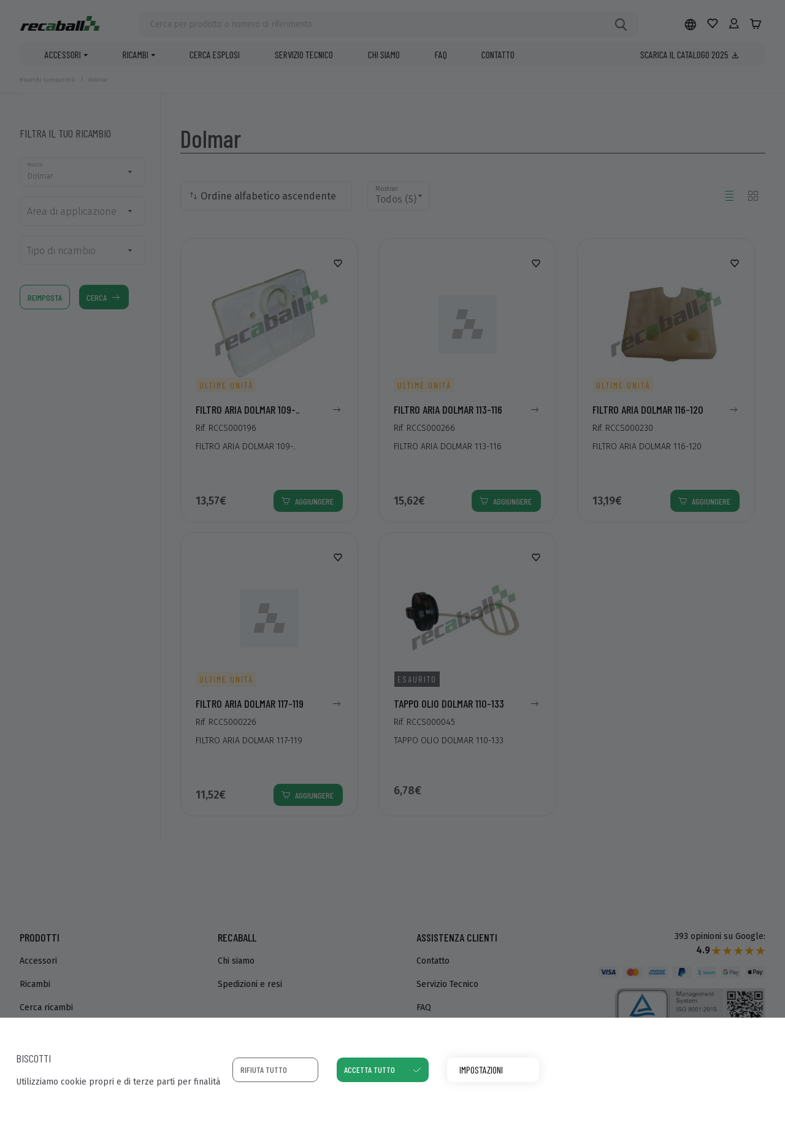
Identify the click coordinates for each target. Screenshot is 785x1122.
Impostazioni (481, 1069)
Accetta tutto (369, 1069)
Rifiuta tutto (263, 1069)
